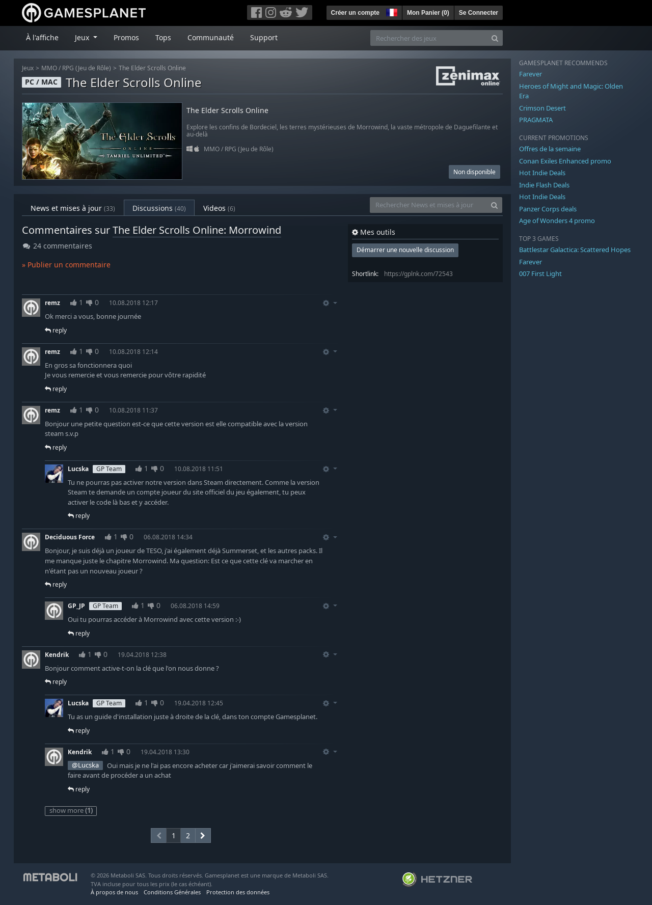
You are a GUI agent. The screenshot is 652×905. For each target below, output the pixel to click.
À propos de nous (114, 892)
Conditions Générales (172, 892)
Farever (530, 73)
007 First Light (540, 273)
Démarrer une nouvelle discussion (405, 249)
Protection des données (237, 892)
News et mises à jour (73, 208)
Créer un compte (355, 12)
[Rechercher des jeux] (428, 38)
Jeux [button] (83, 37)
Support (264, 37)
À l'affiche (42, 37)
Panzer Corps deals (548, 208)
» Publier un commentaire (66, 264)
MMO (49, 68)
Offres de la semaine (550, 148)
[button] (390, 11)
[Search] (495, 38)
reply (56, 330)
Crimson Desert (542, 108)
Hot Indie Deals (542, 172)
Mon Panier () (428, 12)
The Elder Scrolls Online (152, 68)
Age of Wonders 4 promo (557, 220)
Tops (163, 37)
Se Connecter (478, 12)
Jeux (28, 68)
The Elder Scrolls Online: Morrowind (197, 230)
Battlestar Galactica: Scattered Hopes (575, 249)
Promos (126, 37)
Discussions (159, 208)
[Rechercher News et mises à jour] (428, 205)
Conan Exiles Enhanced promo (565, 161)
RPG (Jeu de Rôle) (86, 68)
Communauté (210, 37)
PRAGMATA (536, 119)
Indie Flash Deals (544, 184)
